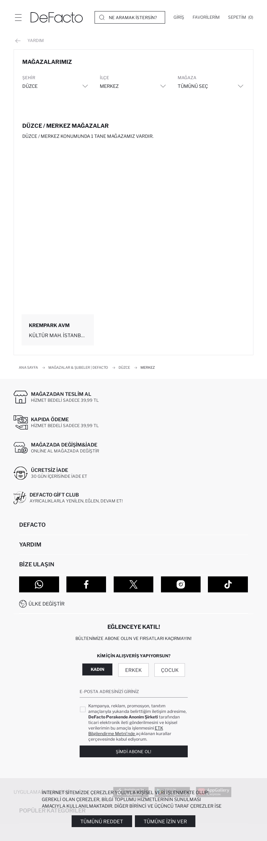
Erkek (133, 670)
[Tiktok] (228, 584)
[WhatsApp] (39, 584)
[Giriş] (178, 17)
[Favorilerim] (206, 17)
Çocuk (170, 670)
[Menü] (18, 17)
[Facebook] (86, 584)
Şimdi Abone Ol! (133, 751)
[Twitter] (134, 584)
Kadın (97, 669)
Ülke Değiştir (47, 604)
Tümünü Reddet (101, 821)
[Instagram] (181, 584)
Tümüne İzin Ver (165, 821)
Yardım (29, 40)
